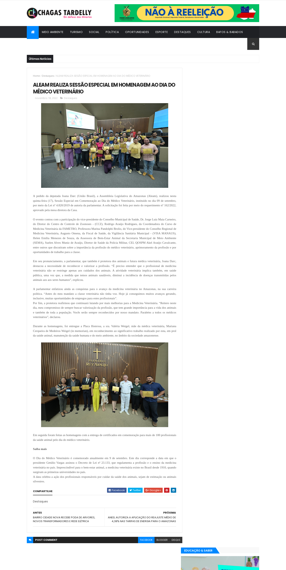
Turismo (76, 32)
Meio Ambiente (53, 32)
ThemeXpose (49, 564)
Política (112, 32)
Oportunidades (137, 32)
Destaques (182, 32)
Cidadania (37, 44)
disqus (173, 543)
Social (94, 32)
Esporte (162, 32)
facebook (143, 543)
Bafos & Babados (229, 32)
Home (36, 76)
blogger (159, 543)
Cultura (203, 32)
